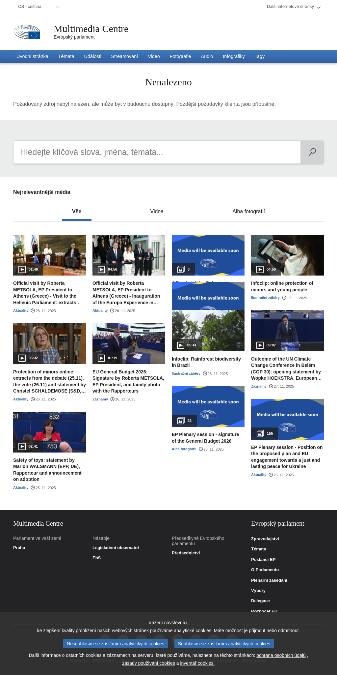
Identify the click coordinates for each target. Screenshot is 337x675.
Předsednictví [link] (186, 553)
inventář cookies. (197, 663)
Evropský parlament (74, 37)
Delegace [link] (260, 601)
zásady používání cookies (148, 663)
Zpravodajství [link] (265, 539)
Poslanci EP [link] (263, 559)
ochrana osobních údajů (280, 655)
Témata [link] (258, 549)
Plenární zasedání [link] (269, 580)
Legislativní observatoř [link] (115, 547)
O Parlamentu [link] (265, 570)
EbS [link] (96, 558)
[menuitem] (38, 7)
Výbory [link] (258, 590)
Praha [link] (19, 547)
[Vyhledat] (312, 152)
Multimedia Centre (91, 28)
